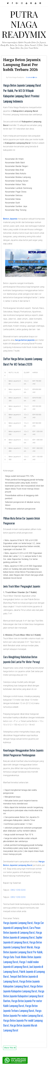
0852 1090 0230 (18, 890)
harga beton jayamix (25, 340)
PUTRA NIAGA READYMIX (24, 24)
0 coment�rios (31, 77)
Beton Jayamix (10, 219)
